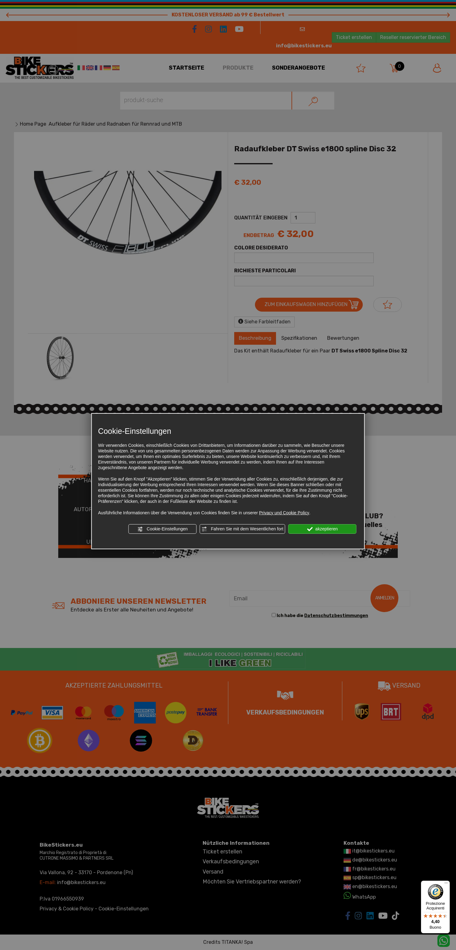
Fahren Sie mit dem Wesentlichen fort (242, 529)
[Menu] (446, 884)
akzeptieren (322, 529)
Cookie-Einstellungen (163, 529)
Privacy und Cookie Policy (284, 512)
